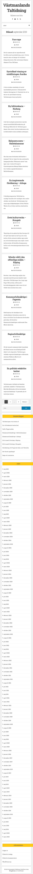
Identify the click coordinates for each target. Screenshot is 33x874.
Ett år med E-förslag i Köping (11, 440)
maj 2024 (6, 559)
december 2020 (8, 713)
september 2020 (8, 724)
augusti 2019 (7, 773)
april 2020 (7, 743)
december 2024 (8, 533)
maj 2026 (6, 469)
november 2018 (8, 807)
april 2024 (7, 563)
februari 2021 (7, 705)
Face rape (16, 39)
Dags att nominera (8, 455)
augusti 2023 (7, 593)
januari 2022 (7, 664)
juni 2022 (6, 645)
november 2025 (8, 491)
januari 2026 (7, 484)
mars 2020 (7, 747)
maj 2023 (6, 604)
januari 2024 (7, 574)
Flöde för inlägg (7, 854)
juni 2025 (6, 510)
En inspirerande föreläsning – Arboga (16, 181)
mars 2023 (7, 611)
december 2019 (8, 758)
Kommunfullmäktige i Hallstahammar (14, 433)
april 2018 (7, 833)
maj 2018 (6, 829)
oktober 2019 (7, 765)
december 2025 (8, 488)
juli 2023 (6, 596)
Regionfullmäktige (16, 334)
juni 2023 (6, 600)
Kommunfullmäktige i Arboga (11, 436)
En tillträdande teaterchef (10, 425)
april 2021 (6, 698)
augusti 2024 (7, 548)
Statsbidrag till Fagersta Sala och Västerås (15, 448)
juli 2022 (6, 641)
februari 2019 (7, 795)
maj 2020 (6, 739)
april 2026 (7, 473)
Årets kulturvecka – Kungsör (16, 219)
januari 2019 (7, 799)
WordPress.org (6, 862)
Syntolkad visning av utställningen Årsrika (17, 73)
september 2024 (8, 544)
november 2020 (8, 717)
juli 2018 (6, 822)
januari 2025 (7, 529)
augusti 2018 (7, 818)
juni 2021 (6, 690)
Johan (17, 44)
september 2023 (8, 589)
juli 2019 (6, 777)
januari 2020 (7, 754)
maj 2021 (6, 694)
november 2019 (8, 762)
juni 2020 (6, 735)
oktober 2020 (7, 720)
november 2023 (8, 581)
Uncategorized (17, 47)
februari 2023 (7, 615)
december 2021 (8, 668)
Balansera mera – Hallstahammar (16, 142)
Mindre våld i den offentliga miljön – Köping (16, 260)
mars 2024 (7, 566)
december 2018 (8, 803)
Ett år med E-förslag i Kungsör (11, 444)
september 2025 (8, 499)
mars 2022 (7, 656)
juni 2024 (6, 555)
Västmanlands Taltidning (16, 7)
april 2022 (7, 653)
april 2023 (7, 608)
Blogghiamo (12, 870)
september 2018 (8, 814)
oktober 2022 (7, 630)
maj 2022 (6, 649)
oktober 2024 (7, 540)
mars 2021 (6, 702)
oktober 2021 (7, 675)
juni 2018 (6, 825)
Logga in (5, 850)
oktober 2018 (7, 810)
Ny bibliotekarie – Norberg (16, 107)
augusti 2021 (7, 683)
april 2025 (7, 518)
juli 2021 (6, 687)
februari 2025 (7, 525)
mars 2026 (7, 476)
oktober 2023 (7, 585)
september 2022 (8, 634)
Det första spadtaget (8, 451)
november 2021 (8, 671)
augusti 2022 (7, 638)
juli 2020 (6, 732)
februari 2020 (7, 750)
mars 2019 (6, 792)
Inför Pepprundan (8, 429)
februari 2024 (8, 570)
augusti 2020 (7, 728)
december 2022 (8, 623)
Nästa (24, 402)
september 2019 (8, 769)
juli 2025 (6, 506)
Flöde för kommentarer (9, 858)
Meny (16, 25)
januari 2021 (7, 709)
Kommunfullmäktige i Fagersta (16, 298)
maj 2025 (6, 514)
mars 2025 (7, 521)
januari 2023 (7, 619)
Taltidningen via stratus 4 (10, 421)
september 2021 (8, 679)
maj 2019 (6, 784)
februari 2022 (7, 660)
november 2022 (8, 626)
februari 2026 (7, 480)
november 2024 (8, 536)
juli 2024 (6, 551)
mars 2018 (7, 837)
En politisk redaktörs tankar (16, 370)
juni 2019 (6, 780)
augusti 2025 (7, 503)
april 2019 (6, 788)
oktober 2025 (7, 495)
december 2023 (8, 578)
